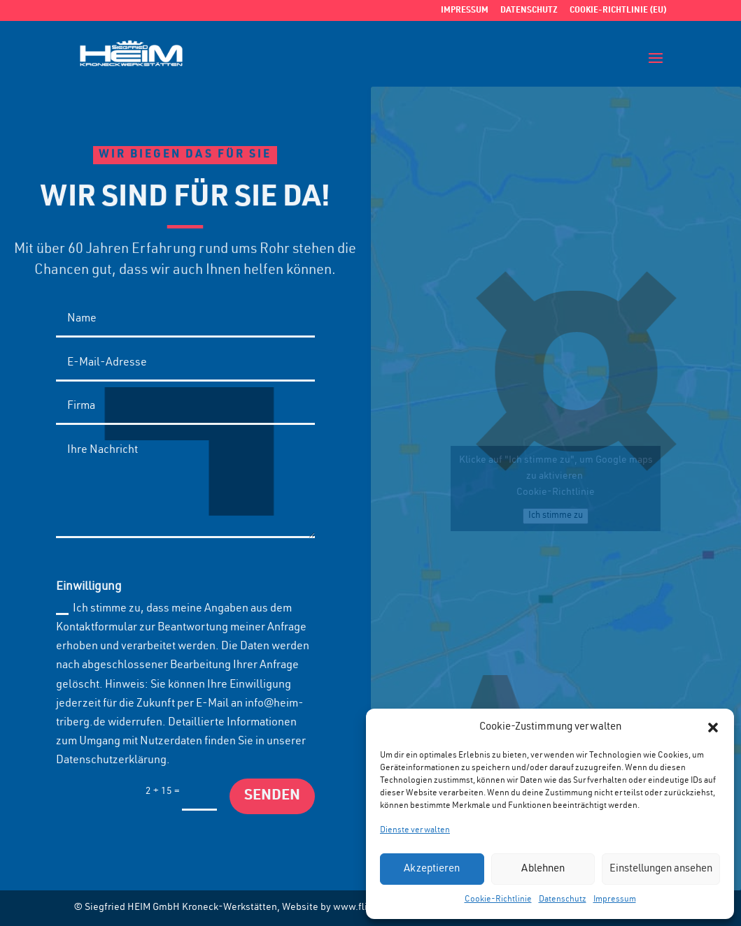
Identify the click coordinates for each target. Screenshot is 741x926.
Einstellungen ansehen (660, 869)
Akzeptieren (432, 869)
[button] (713, 728)
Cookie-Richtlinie (498, 899)
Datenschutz (562, 899)
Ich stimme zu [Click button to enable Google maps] (555, 516)
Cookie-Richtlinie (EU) (618, 10)
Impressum (614, 899)
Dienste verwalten (415, 830)
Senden (272, 796)
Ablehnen (543, 869)
